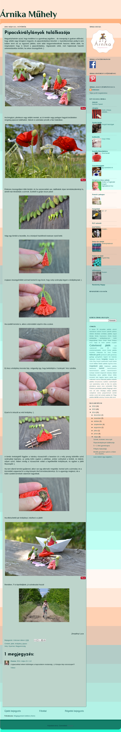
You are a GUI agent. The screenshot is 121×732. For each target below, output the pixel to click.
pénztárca (92, 386)
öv (111, 384)
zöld (110, 397)
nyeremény (96, 384)
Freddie (114, 352)
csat (115, 346)
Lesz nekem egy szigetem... (103, 457)
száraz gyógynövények (104, 393)
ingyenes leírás (112, 363)
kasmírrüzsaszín (112, 370)
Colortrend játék (100, 345)
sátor (97, 390)
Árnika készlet (112, 336)
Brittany (114, 340)
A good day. (106, 258)
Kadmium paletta (110, 366)
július (96, 431)
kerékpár (91, 373)
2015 (94, 409)
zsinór (114, 397)
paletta (115, 384)
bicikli (115, 338)
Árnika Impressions (101, 336)
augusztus (98, 427)
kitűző (115, 373)
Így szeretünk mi (107, 168)
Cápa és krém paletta (102, 342)
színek (114, 393)
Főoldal (43, 711)
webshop (101, 397)
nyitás (102, 384)
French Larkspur (98, 194)
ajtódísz (114, 331)
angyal (115, 333)
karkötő (101, 368)
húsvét (91, 363)
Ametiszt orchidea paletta (103, 333)
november (97, 418)
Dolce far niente (98, 242)
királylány (18, 644)
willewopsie (96, 270)
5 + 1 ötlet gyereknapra (101, 446)
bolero (100, 340)
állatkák (91, 333)
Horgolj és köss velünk (100, 180)
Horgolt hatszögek (108, 124)
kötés (115, 375)
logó (115, 377)
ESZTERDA (96, 227)
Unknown (95, 90)
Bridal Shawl (107, 340)
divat (101, 348)
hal (109, 357)
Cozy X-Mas (106, 139)
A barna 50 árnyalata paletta (100, 329)
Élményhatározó (107, 243)
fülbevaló (92, 355)
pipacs (24, 644)
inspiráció (93, 366)
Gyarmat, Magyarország (17, 646)
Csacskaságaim (98, 166)
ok (105, 384)
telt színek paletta (104, 395)
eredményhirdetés (95, 350)
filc (105, 352)
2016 (94, 406)
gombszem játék (105, 354)
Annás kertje (97, 122)
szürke (91, 395)
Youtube (106, 397)
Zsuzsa (13, 661)
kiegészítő (103, 373)
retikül (115, 388)
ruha (90, 390)
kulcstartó (92, 377)
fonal (109, 352)
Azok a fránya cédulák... (106, 111)
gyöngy (91, 357)
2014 (94, 412)
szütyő (96, 395)
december (97, 415)
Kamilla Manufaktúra (100, 151)
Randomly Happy (98, 285)
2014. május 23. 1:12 (24, 661)
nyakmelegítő (113, 381)
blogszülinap (93, 340)
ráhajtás (95, 108)
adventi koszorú (101, 331)
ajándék (109, 331)
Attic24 (94, 102)
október (97, 421)
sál (94, 390)
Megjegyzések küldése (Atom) (24, 716)
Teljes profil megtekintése (98, 93)
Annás (91, 336)
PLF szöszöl (96, 223)
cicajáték (114, 342)
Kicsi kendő (106, 153)
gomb (98, 355)
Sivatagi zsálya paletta (108, 390)
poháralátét (109, 386)
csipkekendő (93, 348)
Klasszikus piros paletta (98, 375)
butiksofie (96, 137)
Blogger (70, 726)
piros (103, 386)
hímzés (98, 359)
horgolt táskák (113, 361)
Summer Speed (97, 104)
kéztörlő (97, 373)
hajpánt (105, 357)
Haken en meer (97, 256)
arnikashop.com (105, 338)
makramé (92, 379)
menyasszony (98, 381)
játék (12, 644)
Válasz (13, 668)
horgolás (105, 359)
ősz (108, 384)
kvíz (97, 377)
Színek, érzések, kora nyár (102, 439)
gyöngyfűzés (98, 357)
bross (91, 342)
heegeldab (96, 209)
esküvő (104, 350)
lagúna (101, 377)
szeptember (98, 424)
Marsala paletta (106, 379)
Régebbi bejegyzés (74, 711)
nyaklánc (105, 381)
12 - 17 (104, 211)
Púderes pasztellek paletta (98, 388)
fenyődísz (92, 352)
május (96, 437)
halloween (92, 359)
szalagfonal (92, 393)
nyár (90, 384)
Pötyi (115, 386)
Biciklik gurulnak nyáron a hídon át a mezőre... (104, 453)
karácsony (92, 368)
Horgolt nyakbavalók (102, 361)
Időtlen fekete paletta (100, 363)
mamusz (98, 379)
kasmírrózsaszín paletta (97, 370)
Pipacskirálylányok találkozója (103, 443)
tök (111, 395)
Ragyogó (110, 388)
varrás (96, 397)
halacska (114, 357)
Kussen (104, 272)
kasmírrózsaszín (112, 368)
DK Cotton (112, 348)
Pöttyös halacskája (100, 449)
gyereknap (114, 354)
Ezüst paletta (112, 350)
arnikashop (92, 338)
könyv (110, 375)
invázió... (105, 229)
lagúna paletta (109, 377)
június (96, 434)
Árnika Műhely (28, 14)
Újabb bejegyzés (12, 711)
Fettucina (100, 352)
